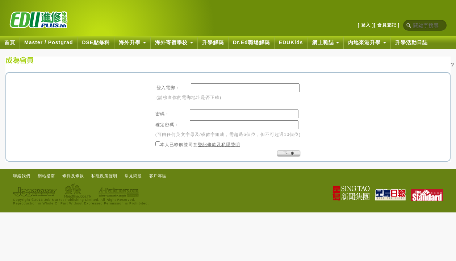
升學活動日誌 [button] (411, 42)
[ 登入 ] (366, 25)
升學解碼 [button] (213, 42)
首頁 (9, 42)
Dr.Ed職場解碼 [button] (251, 42)
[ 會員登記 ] (386, 25)
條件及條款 (73, 176)
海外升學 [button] (132, 42)
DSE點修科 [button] (96, 42)
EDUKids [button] (291, 42)
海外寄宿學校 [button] (174, 42)
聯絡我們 (21, 176)
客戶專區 (158, 176)
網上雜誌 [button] (325, 42)
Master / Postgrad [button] (48, 42)
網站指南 (46, 176)
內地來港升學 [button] (367, 42)
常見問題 (133, 176)
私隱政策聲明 (104, 176)
